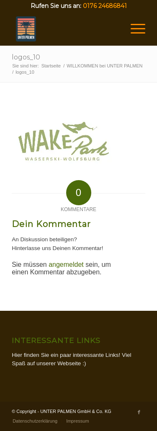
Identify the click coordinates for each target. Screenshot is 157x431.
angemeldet (66, 264)
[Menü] (133, 29)
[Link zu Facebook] (139, 412)
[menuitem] (35, 421)
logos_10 (26, 57)
